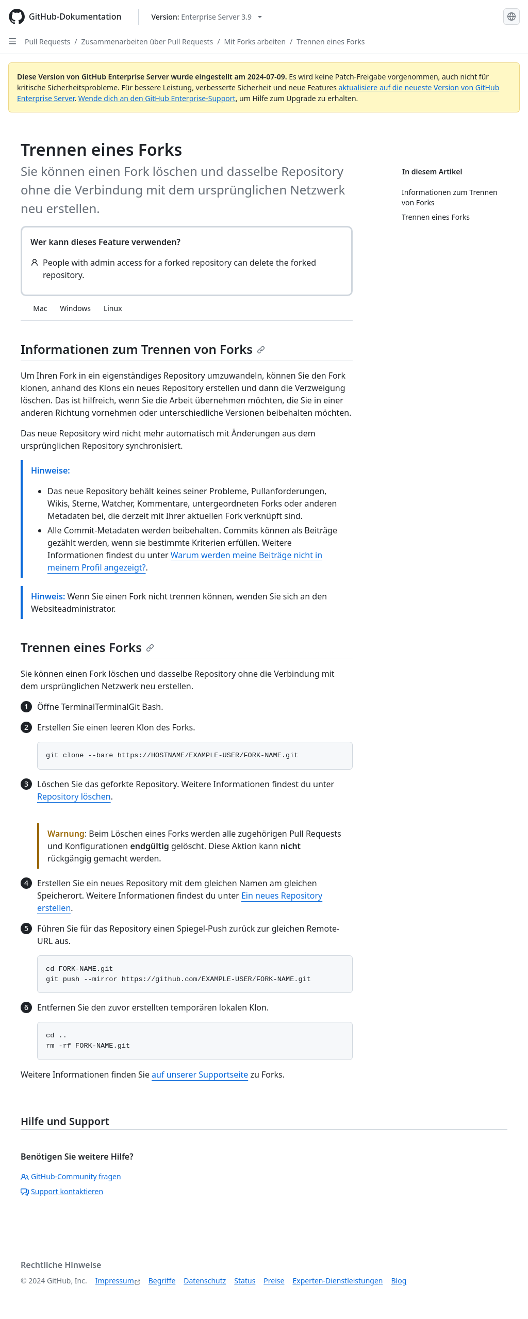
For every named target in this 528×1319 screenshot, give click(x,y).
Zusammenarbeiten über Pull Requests (147, 41)
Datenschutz (205, 1280)
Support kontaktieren (62, 1191)
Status (244, 1280)
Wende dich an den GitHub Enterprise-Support (157, 98)
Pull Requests (47, 41)
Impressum (114, 1280)
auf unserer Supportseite (200, 1074)
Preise (273, 1280)
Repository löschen (74, 796)
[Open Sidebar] (12, 41)
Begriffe (162, 1280)
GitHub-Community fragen (71, 1176)
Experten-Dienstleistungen (337, 1280)
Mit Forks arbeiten (255, 41)
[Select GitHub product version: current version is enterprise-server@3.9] (207, 17)
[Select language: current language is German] (511, 16)
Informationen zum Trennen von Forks (143, 348)
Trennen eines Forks (330, 41)
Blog (399, 1280)
